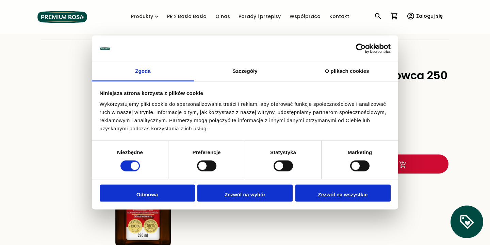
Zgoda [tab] (143, 71)
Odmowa (147, 194)
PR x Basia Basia (187, 16)
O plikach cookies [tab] (347, 71)
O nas (222, 16)
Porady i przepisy (260, 16)
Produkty (144, 16)
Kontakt (339, 16)
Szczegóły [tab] (244, 71)
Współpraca (305, 16)
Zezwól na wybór (245, 194)
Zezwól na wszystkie (343, 194)
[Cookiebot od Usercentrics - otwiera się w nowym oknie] (361, 49)
